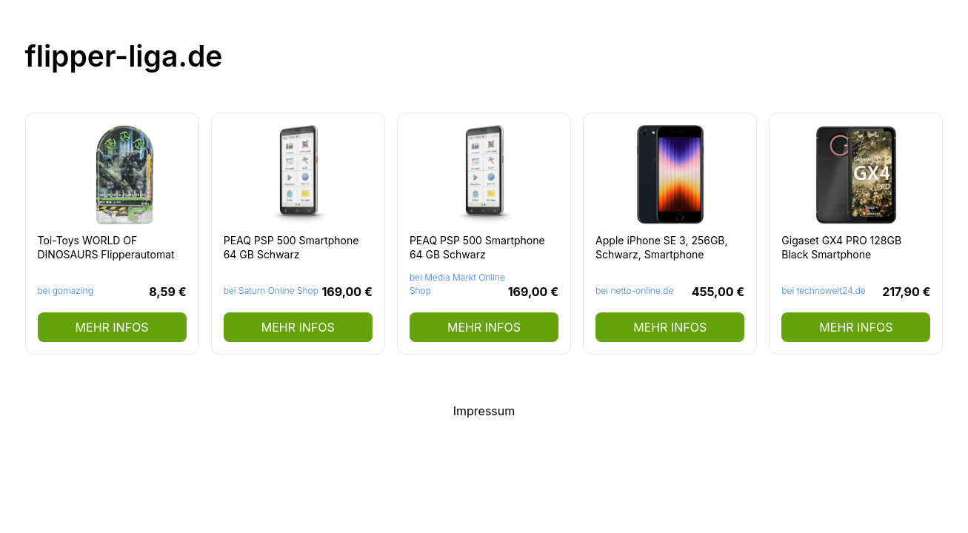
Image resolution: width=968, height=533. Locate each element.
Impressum (484, 410)
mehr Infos (112, 327)
